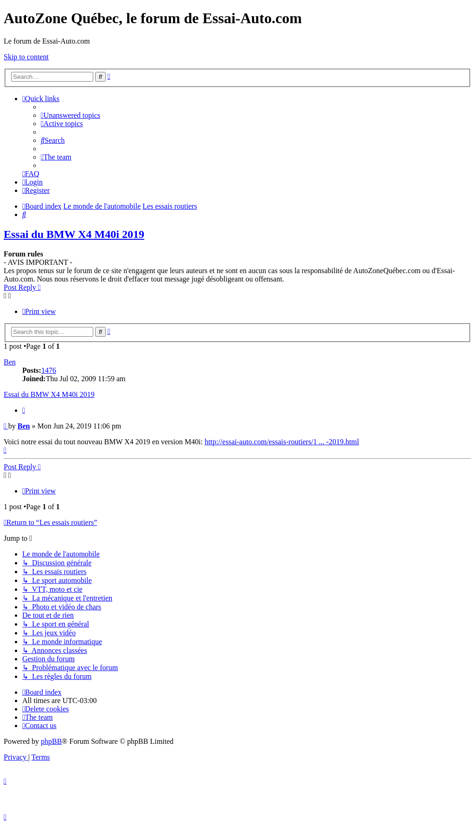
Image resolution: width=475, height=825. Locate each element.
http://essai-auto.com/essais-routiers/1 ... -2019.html (282, 442)
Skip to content (26, 57)
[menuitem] (70, 115)
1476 (48, 370)
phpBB (51, 741)
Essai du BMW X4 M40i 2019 (74, 234)
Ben (10, 362)
